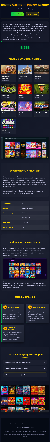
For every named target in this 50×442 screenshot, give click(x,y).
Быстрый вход (17, 14)
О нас (11, 424)
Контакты (17, 424)
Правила (24, 424)
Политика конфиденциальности (25, 427)
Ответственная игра (34, 424)
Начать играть (32, 14)
